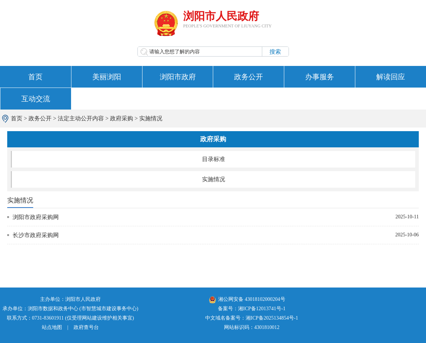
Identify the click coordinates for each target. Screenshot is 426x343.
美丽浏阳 (106, 77)
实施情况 (150, 118)
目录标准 (213, 159)
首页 (35, 77)
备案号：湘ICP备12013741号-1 (251, 308)
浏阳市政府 (178, 77)
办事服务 (319, 77)
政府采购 (121, 118)
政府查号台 (86, 327)
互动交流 (35, 99)
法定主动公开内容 (81, 118)
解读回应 (390, 77)
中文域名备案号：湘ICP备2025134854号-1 (251, 318)
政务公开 (248, 77)
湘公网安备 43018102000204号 (247, 299)
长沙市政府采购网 (36, 235)
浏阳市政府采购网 (36, 217)
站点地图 (52, 327)
